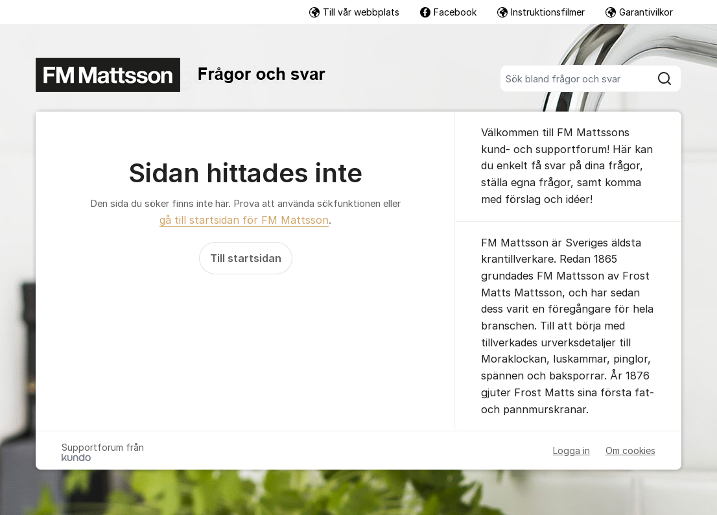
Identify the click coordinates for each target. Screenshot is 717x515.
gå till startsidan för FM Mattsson (244, 219)
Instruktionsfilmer (541, 12)
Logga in (571, 450)
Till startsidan (245, 258)
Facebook (448, 12)
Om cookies (630, 450)
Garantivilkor (639, 12)
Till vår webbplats (354, 12)
